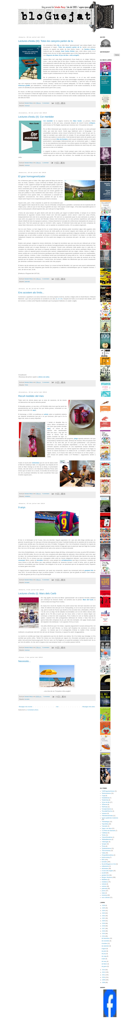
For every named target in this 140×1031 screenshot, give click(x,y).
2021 (103, 918)
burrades (40, 560)
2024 (103, 910)
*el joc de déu (106, 802)
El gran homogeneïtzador (31, 176)
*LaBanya (104, 833)
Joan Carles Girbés (68, 51)
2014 (103, 936)
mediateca (27, 496)
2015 (103, 933)
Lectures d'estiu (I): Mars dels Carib (37, 593)
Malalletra (104, 879)
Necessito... (24, 661)
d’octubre (104, 943)
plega (76, 438)
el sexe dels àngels (107, 870)
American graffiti (24, 85)
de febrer (104, 964)
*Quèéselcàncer (106, 848)
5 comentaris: (46, 647)
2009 (103, 980)
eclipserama (105, 866)
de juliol (104, 951)
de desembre (106, 938)
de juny (104, 953)
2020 (103, 921)
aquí (34, 410)
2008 (103, 982)
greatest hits (89, 570)
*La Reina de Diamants (108, 830)
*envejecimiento (106, 809)
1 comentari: (45, 162)
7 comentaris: (46, 696)
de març (104, 961)
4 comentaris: (46, 493)
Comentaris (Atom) (32, 710)
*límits (26, 385)
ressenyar (21, 560)
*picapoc (104, 844)
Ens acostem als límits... (31, 292)
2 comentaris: (46, 278)
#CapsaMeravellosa (107, 855)
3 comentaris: (46, 103)
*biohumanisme (106, 793)
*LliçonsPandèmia (107, 837)
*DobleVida (105, 800)
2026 (103, 905)
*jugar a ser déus (107, 828)
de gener (104, 966)
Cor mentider (48, 121)
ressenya (27, 105)
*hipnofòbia (105, 824)
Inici (57, 706)
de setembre (105, 946)
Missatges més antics (88, 706)
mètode (104, 884)
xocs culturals (106, 897)
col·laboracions (66, 560)
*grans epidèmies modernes (110, 818)
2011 (103, 975)
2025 (103, 908)
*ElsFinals (105, 807)
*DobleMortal (105, 798)
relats (103, 893)
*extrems (104, 813)
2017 (103, 928)
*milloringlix (105, 842)
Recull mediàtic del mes (31, 396)
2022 (103, 915)
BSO (103, 859)
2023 (103, 913)
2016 (103, 931)
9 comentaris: (46, 579)
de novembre (106, 941)
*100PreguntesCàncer (108, 791)
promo (103, 890)
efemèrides (105, 868)
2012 (103, 972)
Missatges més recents (25, 706)
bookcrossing (105, 857)
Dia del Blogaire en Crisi (109, 864)
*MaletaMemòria (106, 839)
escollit (104, 873)
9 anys (21, 507)
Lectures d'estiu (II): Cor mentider (36, 116)
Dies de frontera (62, 139)
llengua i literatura (107, 877)
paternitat (27, 281)
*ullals (103, 853)
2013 (103, 969)
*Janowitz (104, 826)
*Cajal (103, 795)
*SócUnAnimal (106, 850)
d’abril (103, 959)
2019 (103, 923)
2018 (103, 926)
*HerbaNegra (105, 821)
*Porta (103, 846)
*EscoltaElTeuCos (107, 811)
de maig (104, 956)
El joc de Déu (63, 55)
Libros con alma (43, 377)
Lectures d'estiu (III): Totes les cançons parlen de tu (45, 41)
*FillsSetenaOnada (107, 815)
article (46, 414)
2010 (103, 977)
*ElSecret (104, 804)
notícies (104, 886)
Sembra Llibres (89, 49)
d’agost (104, 948)
